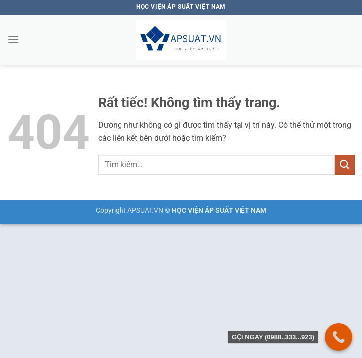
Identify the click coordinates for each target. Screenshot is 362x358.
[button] (13, 39)
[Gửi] (345, 164)
